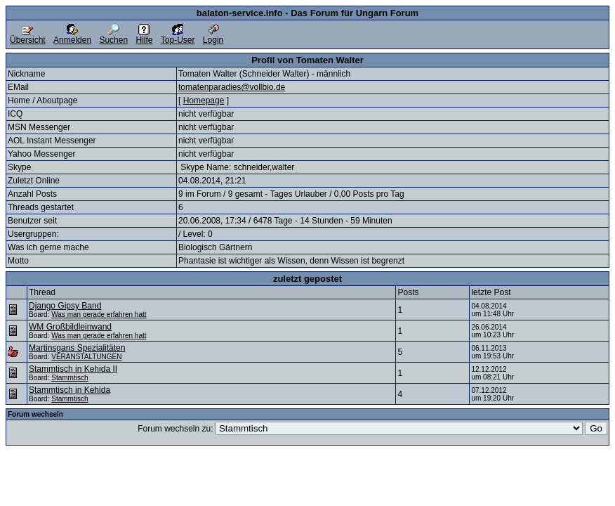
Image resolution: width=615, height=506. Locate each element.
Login (213, 36)
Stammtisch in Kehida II (73, 369)
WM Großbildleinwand (70, 327)
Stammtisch (69, 378)
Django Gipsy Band (65, 306)
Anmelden (72, 36)
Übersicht (28, 36)
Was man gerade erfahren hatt (98, 314)
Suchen (113, 36)
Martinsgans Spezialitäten (77, 348)
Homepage (204, 100)
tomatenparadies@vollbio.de (231, 87)
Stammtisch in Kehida (69, 390)
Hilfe (143, 36)
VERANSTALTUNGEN (86, 357)
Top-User (178, 36)
